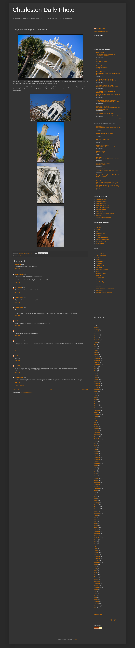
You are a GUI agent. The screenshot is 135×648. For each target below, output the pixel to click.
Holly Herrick (100, 52)
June (95, 346)
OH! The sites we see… (102, 61)
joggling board (99, 290)
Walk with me (99, 284)
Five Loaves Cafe (100, 233)
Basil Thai (98, 227)
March (96, 327)
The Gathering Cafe (101, 241)
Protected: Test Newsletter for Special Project (107, 115)
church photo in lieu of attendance (105, 288)
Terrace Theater (100, 215)
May (95, 348)
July (95, 344)
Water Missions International (103, 217)
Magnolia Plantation (101, 209)
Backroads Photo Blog (102, 139)
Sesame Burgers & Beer (102, 239)
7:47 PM (17, 302)
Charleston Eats (100, 265)
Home (50, 389)
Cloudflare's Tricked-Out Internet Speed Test (107, 158)
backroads (98, 286)
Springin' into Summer (102, 67)
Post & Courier (100, 211)
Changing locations (101, 164)
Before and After (100, 253)
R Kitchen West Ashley (102, 237)
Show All (120, 118)
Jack (16, 331)
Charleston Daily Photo (43, 9)
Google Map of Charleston (103, 205)
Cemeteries (99, 263)
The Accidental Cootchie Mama (105, 113)
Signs (97, 280)
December (97, 334)
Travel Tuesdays (100, 282)
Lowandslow (18, 341)
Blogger (75, 639)
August (96, 342)
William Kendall (19, 274)
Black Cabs (99, 259)
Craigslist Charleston (101, 203)
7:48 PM (17, 315)
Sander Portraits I (100, 135)
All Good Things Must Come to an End (106, 146)
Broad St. (19, 255)
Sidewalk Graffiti (100, 277)
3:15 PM (17, 282)
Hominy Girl (99, 66)
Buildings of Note (100, 261)
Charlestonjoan (19, 297)
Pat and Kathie (100, 72)
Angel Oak (98, 225)
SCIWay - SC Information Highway (105, 213)
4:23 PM (17, 292)
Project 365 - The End (101, 176)
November (97, 336)
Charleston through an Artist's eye (106, 100)
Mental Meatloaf (100, 151)
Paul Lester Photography (103, 163)
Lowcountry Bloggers (102, 106)
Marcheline (18, 264)
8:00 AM (17, 350)
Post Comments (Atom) (26, 392)
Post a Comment (19, 385)
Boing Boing (99, 126)
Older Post (85, 389)
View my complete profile (101, 31)
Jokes (97, 271)
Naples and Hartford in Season (105, 133)
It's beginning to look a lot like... (104, 152)
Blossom (98, 229)
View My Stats (98, 614)
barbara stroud (100, 60)
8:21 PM (17, 335)
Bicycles (98, 257)
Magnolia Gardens (101, 273)
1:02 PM (17, 372)
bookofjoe (99, 157)
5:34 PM (17, 360)
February (96, 330)
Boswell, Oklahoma (101, 141)
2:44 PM (17, 269)
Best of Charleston (101, 255)
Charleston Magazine (101, 201)
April (95, 350)
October (96, 338)
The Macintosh (100, 243)
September (97, 340)
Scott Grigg (18, 366)
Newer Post (16, 389)
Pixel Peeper (18, 287)
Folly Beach (99, 267)
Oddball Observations (102, 145)
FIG (97, 231)
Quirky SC (98, 275)
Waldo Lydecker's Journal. (104, 181)
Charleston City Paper (101, 199)
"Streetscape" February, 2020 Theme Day (106, 170)
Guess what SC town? (102, 269)
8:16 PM (17, 382)
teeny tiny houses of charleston (104, 292)
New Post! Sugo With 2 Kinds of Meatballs (107, 80)
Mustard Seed (99, 235)
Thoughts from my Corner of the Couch (107, 175)
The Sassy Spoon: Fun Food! (104, 79)
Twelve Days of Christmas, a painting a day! (107, 101)
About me (98, 251)
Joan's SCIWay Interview (102, 207)
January (96, 332)
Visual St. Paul (100, 169)
